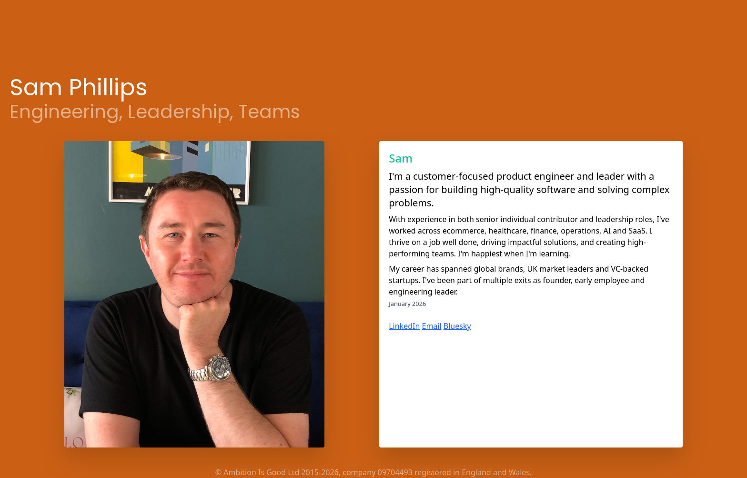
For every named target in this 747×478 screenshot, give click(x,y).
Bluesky (457, 326)
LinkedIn (404, 326)
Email (432, 326)
